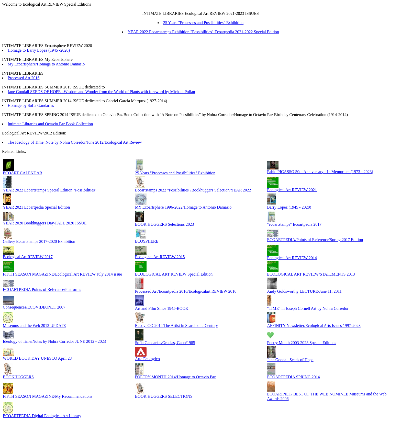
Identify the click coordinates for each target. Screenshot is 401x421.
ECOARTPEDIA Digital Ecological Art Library (42, 416)
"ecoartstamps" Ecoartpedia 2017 (294, 224)
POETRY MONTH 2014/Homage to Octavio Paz (175, 377)
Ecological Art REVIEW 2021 (292, 190)
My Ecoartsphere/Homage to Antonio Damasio (46, 64)
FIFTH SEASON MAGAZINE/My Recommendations (47, 396)
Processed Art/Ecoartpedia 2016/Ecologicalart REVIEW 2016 (186, 291)
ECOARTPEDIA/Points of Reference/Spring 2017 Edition (315, 239)
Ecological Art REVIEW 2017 (28, 257)
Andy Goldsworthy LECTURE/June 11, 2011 (304, 291)
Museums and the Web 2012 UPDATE (34, 325)
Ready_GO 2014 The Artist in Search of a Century (176, 325)
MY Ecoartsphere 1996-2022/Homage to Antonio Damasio (183, 207)
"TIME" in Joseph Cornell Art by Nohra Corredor (307, 308)
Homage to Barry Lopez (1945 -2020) (39, 50)
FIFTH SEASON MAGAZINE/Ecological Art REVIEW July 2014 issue (62, 274)
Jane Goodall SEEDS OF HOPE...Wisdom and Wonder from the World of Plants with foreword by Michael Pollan (101, 91)
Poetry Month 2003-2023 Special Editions (301, 342)
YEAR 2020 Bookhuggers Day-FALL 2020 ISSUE (45, 223)
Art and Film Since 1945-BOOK (161, 308)
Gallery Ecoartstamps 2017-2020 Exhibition (39, 241)
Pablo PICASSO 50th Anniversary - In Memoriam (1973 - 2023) (320, 171)
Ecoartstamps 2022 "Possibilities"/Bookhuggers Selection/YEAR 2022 (193, 190)
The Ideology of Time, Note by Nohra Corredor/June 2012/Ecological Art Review (75, 142)
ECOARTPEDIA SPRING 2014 (293, 377)
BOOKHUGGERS (18, 377)
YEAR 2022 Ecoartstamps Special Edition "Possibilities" (49, 190)
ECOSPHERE (147, 241)
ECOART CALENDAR (22, 173)
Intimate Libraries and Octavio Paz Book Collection (50, 124)
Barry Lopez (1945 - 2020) (289, 207)
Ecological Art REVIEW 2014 (292, 258)
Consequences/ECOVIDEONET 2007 (34, 307)
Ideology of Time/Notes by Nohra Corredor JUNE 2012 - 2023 (54, 341)
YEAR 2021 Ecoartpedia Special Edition (36, 207)
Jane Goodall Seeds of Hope (290, 360)
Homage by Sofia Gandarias (31, 105)
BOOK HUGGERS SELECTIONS (164, 396)
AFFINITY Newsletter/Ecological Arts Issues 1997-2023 (314, 325)
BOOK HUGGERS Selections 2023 (164, 224)
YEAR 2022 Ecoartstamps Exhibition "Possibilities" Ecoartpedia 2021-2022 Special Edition (203, 32)
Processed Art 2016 (23, 78)
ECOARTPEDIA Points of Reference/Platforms (42, 289)
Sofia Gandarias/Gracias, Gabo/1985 (165, 342)
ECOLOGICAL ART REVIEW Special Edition (174, 274)
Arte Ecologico (147, 359)
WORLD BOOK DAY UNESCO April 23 (37, 358)
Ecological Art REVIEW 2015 (160, 257)
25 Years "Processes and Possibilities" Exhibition (203, 22)
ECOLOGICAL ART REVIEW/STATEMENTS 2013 (311, 274)
